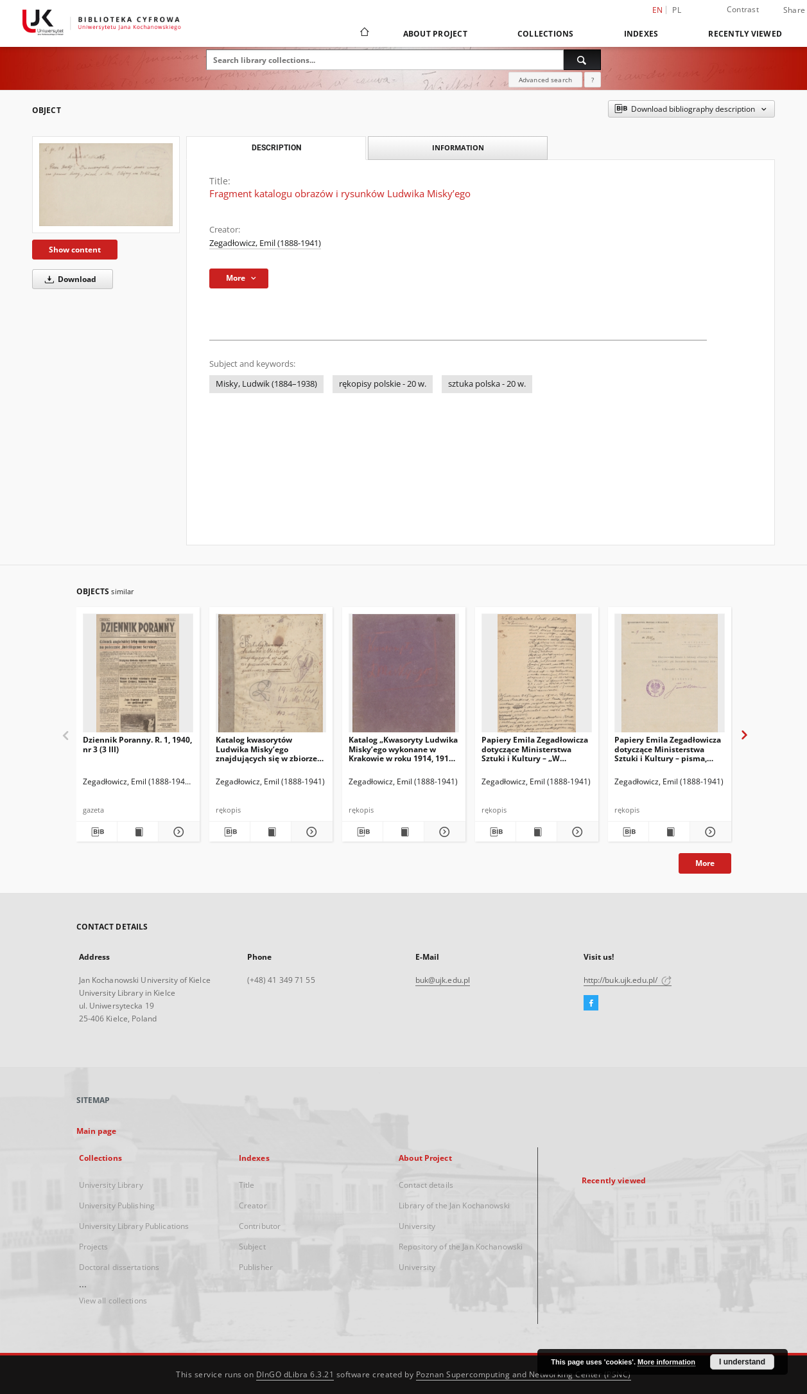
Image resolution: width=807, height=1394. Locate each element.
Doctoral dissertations (119, 1267)
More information (666, 1362)
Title (247, 1184)
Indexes (641, 33)
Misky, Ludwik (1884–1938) (266, 383)
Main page (96, 1130)
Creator (253, 1205)
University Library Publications (134, 1226)
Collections (545, 33)
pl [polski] (676, 10)
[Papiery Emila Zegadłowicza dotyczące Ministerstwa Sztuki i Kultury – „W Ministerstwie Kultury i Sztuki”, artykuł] (536, 676)
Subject (252, 1246)
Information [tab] (458, 147)
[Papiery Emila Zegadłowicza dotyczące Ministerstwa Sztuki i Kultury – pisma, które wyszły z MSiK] (669, 676)
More (705, 863)
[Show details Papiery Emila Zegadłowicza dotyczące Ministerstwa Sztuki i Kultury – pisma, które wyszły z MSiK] (708, 832)
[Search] (582, 59)
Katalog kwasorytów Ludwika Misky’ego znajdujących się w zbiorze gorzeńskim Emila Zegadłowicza (266, 748)
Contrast (743, 9)
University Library (111, 1184)
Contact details (426, 1184)
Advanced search (545, 79)
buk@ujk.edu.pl (443, 980)
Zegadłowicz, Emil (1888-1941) (265, 243)
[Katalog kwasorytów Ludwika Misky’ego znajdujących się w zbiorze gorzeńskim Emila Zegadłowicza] (270, 676)
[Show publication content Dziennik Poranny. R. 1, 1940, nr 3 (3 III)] (137, 832)
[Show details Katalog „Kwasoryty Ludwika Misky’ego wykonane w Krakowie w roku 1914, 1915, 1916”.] (442, 832)
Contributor (260, 1226)
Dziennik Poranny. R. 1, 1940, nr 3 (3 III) (137, 744)
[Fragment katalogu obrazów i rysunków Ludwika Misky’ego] (106, 184)
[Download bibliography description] (96, 832)
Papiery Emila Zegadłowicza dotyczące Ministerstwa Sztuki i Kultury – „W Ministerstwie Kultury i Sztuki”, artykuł (535, 748)
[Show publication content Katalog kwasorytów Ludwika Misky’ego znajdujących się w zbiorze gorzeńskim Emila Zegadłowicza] (270, 832)
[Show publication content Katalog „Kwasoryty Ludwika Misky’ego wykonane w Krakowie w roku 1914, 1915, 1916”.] (403, 832)
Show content (75, 249)
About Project (435, 33)
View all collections (113, 1300)
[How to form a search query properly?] (592, 79)
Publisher (256, 1267)
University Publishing (117, 1205)
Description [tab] (276, 147)
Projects (93, 1246)
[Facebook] (591, 1003)
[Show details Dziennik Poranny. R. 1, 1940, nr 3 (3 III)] (177, 832)
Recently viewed (745, 33)
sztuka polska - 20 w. (487, 383)
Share (794, 10)
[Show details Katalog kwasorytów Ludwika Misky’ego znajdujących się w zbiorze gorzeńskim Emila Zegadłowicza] (310, 832)
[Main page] (363, 33)
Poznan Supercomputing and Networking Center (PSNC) (523, 1374)
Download (68, 279)
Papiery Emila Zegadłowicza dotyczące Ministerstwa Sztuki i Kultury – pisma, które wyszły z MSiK (667, 748)
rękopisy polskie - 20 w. (382, 383)
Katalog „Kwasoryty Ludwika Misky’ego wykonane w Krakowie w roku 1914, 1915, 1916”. (403, 748)
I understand (742, 1361)
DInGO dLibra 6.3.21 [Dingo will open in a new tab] (295, 1374)
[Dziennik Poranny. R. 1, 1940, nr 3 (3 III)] (138, 676)
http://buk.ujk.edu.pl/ (628, 980)
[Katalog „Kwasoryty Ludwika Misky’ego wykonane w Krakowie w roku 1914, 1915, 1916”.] (403, 676)
